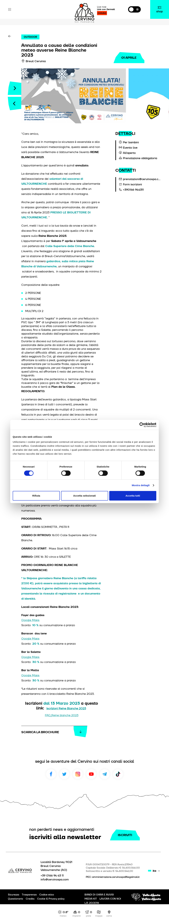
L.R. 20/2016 (91, 903)
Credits (30, 898)
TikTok (118, 774)
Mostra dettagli (141, 485)
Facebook (51, 774)
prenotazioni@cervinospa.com (142, 179)
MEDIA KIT (90, 898)
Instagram (78, 774)
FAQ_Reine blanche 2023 (61, 715)
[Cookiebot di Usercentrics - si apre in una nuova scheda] (141, 424)
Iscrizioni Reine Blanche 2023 (66, 708)
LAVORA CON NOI (110, 898)
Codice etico (46, 894)
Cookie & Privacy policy (51, 898)
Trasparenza (29, 894)
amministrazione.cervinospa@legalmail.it (116, 877)
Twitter (64, 774)
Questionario (15, 898)
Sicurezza (13, 894)
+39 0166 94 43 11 (52, 875)
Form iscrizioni (132, 184)
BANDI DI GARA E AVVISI (99, 894)
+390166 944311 (133, 190)
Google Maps (30, 620)
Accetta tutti (133, 495)
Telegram (105, 774)
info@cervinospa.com (55, 879)
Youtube (91, 774)
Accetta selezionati (84, 495)
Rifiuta (36, 495)
